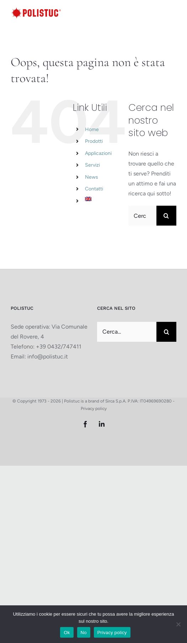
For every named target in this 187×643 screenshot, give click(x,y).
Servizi (92, 165)
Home (92, 129)
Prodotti (94, 141)
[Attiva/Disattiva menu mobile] (172, 12)
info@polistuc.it (47, 356)
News (91, 177)
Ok (67, 632)
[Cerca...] (142, 216)
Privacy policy (94, 408)
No (84, 632)
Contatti (94, 189)
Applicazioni (98, 153)
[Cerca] (166, 216)
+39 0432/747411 (58, 346)
